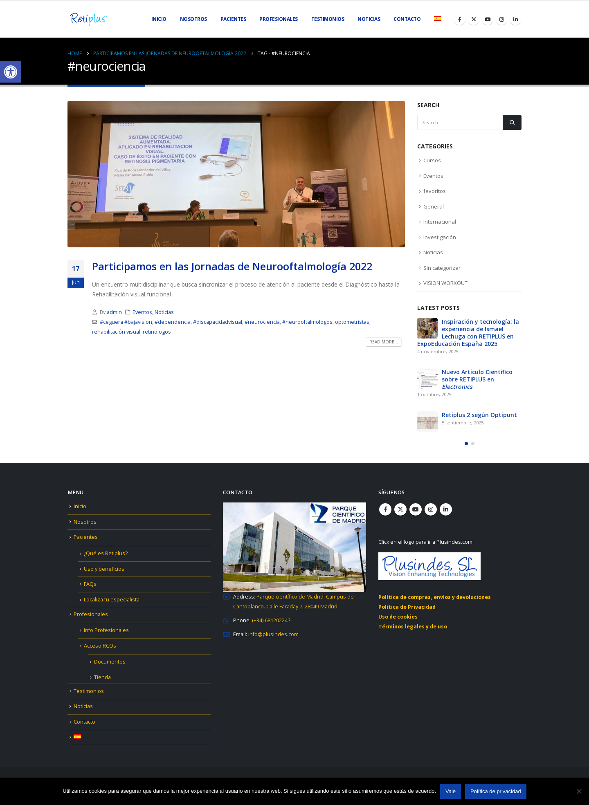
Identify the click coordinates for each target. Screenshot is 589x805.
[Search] (512, 122)
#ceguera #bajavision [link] (126, 321)
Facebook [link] (385, 509)
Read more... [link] (383, 342)
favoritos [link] (434, 191)
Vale (450, 791)
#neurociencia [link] (262, 321)
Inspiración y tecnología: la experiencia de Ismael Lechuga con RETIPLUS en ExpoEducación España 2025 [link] (468, 333)
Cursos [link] (432, 160)
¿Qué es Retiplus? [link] (106, 553)
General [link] (433, 206)
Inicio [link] (158, 19)
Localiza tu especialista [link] (111, 599)
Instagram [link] (431, 509)
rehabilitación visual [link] (116, 331)
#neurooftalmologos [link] (307, 321)
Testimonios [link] (327, 19)
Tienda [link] (102, 677)
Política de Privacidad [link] (407, 606)
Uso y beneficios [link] (104, 568)
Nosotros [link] (193, 19)
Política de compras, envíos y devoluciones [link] (434, 597)
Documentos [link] (110, 661)
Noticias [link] (368, 19)
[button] (466, 445)
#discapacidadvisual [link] (217, 321)
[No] (579, 791)
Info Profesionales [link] (106, 630)
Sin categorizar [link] (442, 267)
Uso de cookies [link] (398, 616)
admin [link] (114, 312)
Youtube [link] (415, 509)
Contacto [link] (406, 19)
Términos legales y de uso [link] (412, 626)
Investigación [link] (439, 237)
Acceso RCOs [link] (100, 645)
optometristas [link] (352, 321)
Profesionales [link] (91, 614)
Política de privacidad (495, 791)
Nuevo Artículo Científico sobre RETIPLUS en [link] (477, 379)
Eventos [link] (142, 312)
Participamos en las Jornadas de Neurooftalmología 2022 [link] (232, 266)
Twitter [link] (400, 509)
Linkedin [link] (446, 509)
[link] (10, 72)
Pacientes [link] (86, 537)
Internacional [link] (439, 221)
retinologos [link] (157, 331)
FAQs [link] (90, 584)
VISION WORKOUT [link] (445, 283)
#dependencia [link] (173, 321)
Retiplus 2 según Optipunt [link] (479, 415)
